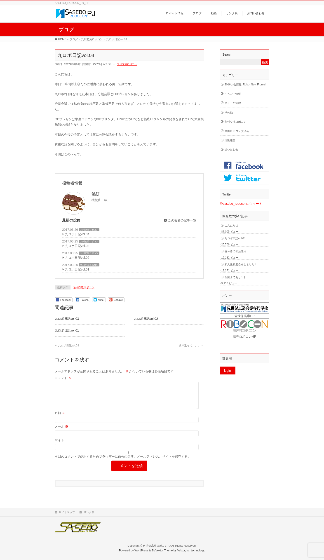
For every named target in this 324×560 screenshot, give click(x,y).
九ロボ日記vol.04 (77, 234)
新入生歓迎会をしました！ (241, 264)
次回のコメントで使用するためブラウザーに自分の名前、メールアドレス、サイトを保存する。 (123, 462)
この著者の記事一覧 (180, 220)
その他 (229, 112)
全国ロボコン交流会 (237, 131)
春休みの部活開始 (235, 251)
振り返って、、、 (191, 345)
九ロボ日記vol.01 (77, 269)
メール (61, 432)
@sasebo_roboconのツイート (241, 203)
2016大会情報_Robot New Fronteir (245, 84)
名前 (60, 418)
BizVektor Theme (162, 550)
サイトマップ (67, 512)
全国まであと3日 (235, 277)
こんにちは (231, 225)
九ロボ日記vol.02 (77, 257)
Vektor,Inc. (183, 550)
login (227, 370)
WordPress (141, 550)
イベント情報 (233, 93)
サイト (59, 445)
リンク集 (89, 512)
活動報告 (230, 140)
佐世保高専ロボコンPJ (157, 546)
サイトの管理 (233, 103)
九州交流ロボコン (127, 64)
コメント (63, 378)
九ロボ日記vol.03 (77, 246)
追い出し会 (231, 149)
